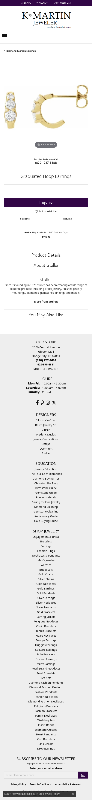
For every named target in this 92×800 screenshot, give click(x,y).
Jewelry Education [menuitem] (46, 469)
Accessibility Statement (68, 784)
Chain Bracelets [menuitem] (46, 626)
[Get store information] (46, 369)
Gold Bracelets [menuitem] (46, 612)
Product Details (46, 255)
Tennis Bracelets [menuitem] (46, 631)
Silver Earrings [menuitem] (46, 598)
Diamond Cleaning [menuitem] (46, 507)
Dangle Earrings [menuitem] (46, 640)
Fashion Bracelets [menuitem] (46, 711)
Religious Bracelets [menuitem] (46, 706)
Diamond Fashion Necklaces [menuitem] (46, 701)
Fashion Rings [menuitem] (46, 551)
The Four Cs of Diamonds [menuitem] (46, 474)
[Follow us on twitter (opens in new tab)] (54, 402)
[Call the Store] (46, 360)
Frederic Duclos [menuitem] (46, 434)
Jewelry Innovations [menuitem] (46, 439)
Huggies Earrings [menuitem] (46, 645)
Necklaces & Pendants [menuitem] (46, 555)
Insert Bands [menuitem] (46, 725)
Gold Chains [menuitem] (46, 574)
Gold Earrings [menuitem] (46, 588)
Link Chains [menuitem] (46, 744)
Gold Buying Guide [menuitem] (46, 521)
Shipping (25, 218)
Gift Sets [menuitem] (46, 678)
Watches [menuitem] (46, 565)
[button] (26, 3)
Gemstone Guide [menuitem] (46, 492)
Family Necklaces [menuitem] (46, 715)
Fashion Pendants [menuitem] (46, 692)
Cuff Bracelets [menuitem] (46, 739)
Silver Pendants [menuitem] (46, 607)
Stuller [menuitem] (46, 453)
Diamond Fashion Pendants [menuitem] (46, 682)
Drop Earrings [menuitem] (46, 748)
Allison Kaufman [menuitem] (46, 420)
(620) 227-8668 (46, 163)
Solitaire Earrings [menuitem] (46, 649)
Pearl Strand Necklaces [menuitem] (46, 668)
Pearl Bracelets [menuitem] (46, 673)
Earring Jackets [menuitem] (46, 616)
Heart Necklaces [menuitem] (46, 635)
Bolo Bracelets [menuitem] (46, 654)
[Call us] (46, 364)
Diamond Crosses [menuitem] (46, 729)
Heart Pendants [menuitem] (46, 734)
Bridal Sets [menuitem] (46, 569)
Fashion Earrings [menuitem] (46, 659)
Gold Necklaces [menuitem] (46, 584)
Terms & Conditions (40, 784)
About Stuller (46, 265)
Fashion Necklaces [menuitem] (46, 697)
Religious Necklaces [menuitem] (46, 621)
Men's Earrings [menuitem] (46, 664)
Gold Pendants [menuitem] (46, 593)
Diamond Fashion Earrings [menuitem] (46, 687)
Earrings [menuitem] (46, 546)
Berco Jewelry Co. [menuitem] (46, 425)
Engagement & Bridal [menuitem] (45, 536)
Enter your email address (46, 768)
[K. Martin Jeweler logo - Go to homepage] (46, 19)
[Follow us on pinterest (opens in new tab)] (42, 402)
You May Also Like (46, 315)
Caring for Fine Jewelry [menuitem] (46, 502)
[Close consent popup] (73, 794)
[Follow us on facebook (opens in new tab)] (37, 402)
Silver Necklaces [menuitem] (46, 602)
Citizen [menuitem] (46, 430)
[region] (46, 106)
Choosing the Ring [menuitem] (46, 483)
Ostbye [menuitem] (46, 444)
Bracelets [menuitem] (46, 541)
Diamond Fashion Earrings (21, 51)
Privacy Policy (18, 784)
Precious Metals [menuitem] (46, 497)
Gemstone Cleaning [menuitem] (46, 511)
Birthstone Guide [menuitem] (46, 488)
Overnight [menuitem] (46, 448)
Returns (67, 218)
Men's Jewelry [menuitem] (46, 560)
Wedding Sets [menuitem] (46, 720)
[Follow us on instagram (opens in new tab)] (48, 402)
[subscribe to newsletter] (83, 775)
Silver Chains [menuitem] (46, 579)
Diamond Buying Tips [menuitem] (45, 478)
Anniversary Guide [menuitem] (46, 516)
